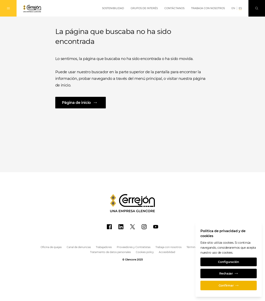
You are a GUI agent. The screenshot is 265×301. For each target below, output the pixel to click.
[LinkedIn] (121, 226)
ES (240, 8)
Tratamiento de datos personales (110, 252)
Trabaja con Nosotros (208, 8)
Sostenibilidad (113, 8)
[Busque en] (256, 8)
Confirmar (228, 285)
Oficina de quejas (51, 247)
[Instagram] (144, 226)
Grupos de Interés (144, 8)
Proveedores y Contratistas (134, 247)
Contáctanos (174, 8)
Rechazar (228, 273)
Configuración (228, 262)
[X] (132, 226)
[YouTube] (155, 226)
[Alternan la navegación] (8, 8)
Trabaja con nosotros (168, 247)
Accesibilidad (167, 252)
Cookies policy (145, 252)
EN (233, 8)
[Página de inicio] (132, 102)
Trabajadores (104, 247)
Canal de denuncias (79, 247)
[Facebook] (109, 226)
